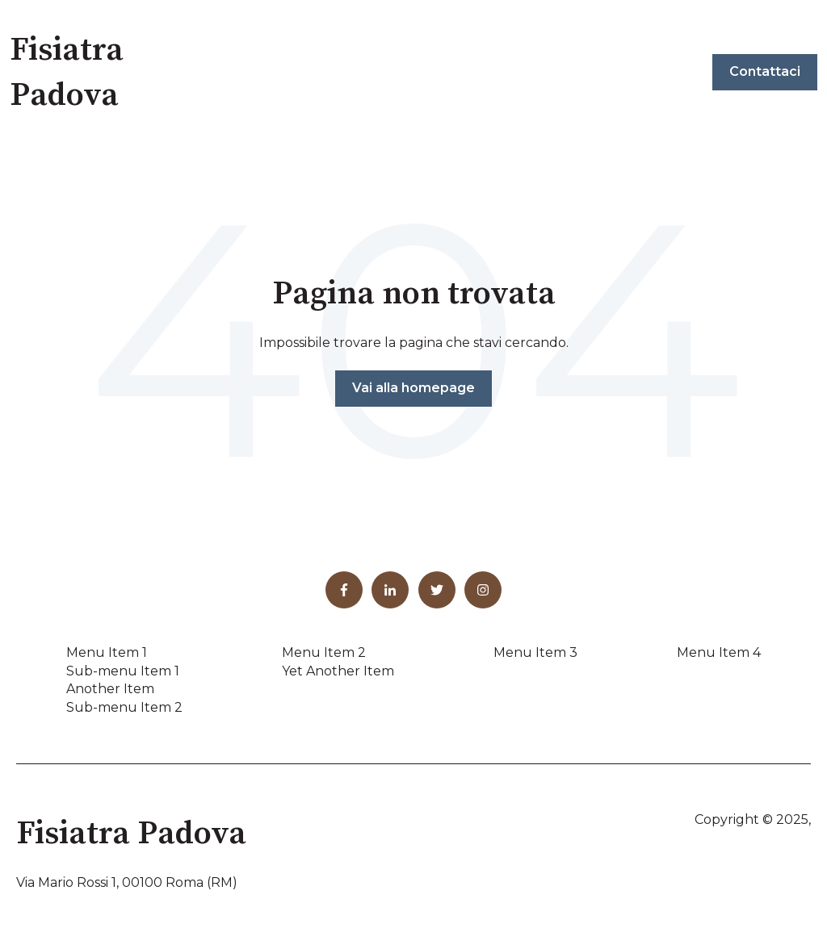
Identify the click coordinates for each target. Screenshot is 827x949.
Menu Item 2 (324, 652)
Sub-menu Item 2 (124, 707)
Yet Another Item (338, 671)
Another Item (110, 688)
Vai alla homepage (413, 387)
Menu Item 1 (106, 652)
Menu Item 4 (719, 652)
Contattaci (764, 71)
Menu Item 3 (535, 652)
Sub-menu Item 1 (122, 671)
